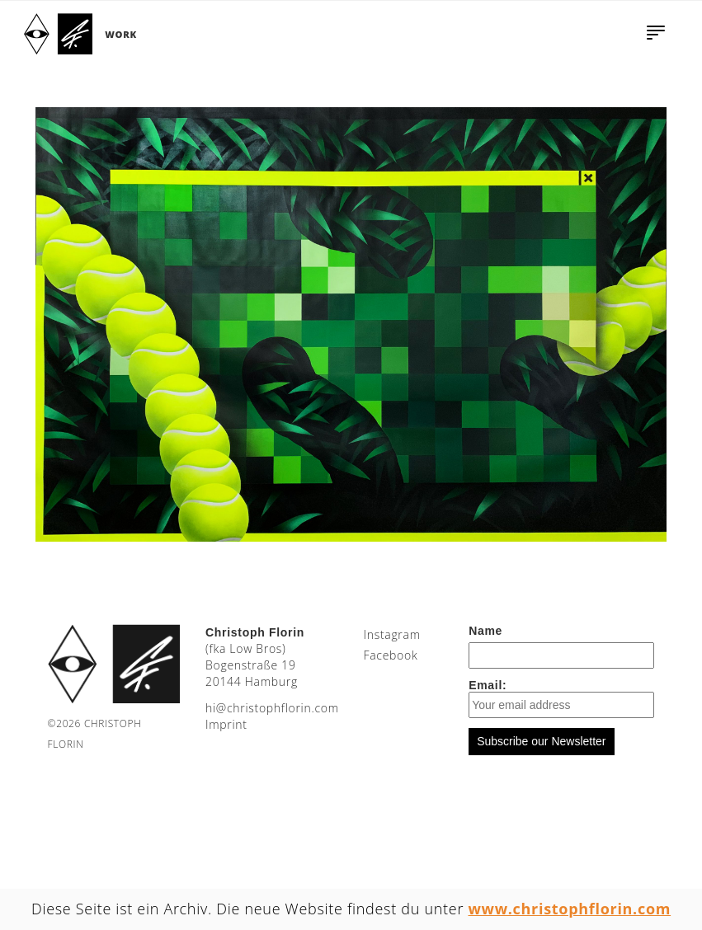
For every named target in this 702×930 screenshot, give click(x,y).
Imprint (226, 724)
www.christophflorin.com (569, 908)
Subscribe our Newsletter (541, 741)
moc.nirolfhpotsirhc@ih (272, 708)
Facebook (390, 655)
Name (485, 630)
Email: (561, 698)
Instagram (391, 634)
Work (121, 34)
